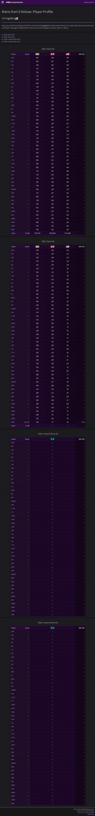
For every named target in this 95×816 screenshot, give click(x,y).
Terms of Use (81, 812)
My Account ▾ (89, 2)
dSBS (13, 226)
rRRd (13, 171)
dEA (12, 178)
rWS (12, 145)
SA (12, 87)
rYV (12, 156)
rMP (12, 153)
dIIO (12, 197)
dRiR (13, 222)
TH (12, 76)
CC (12, 101)
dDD (12, 182)
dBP (12, 204)
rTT (12, 127)
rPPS (13, 164)
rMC (12, 120)
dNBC (13, 218)
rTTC (13, 160)
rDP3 (13, 134)
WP (12, 61)
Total (13, 233)
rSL (12, 149)
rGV (12, 167)
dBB (12, 229)
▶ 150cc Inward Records (11, 39)
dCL (12, 207)
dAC (12, 215)
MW (12, 98)
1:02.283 (26, 422)
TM (12, 80)
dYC (12, 175)
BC (12, 109)
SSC (12, 65)
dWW (13, 211)
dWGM (13, 189)
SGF (12, 83)
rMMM (13, 116)
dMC (12, 186)
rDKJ (13, 142)
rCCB (13, 123)
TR (12, 69)
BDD (12, 105)
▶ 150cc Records (8, 34)
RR (12, 112)
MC (12, 72)
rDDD (13, 131)
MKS (12, 58)
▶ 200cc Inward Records (11, 41)
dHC (12, 200)
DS (12, 90)
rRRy (13, 138)
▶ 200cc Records (8, 37)
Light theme (90, 814)
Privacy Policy (90, 812)
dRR (12, 193)
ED (12, 94)
